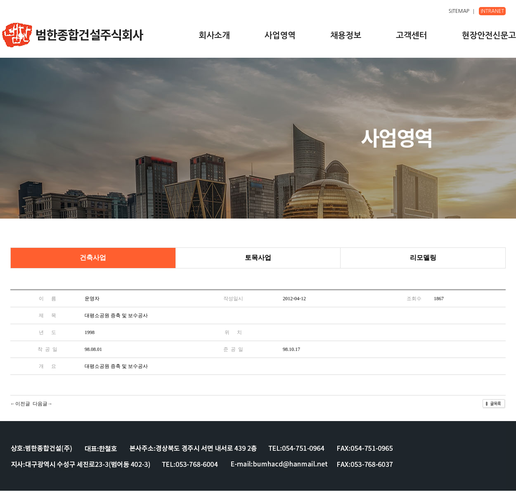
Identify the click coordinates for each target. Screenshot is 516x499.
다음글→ (42, 404)
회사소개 (214, 35)
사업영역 (280, 35)
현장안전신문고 (489, 35)
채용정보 (345, 35)
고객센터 (411, 35)
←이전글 (20, 404)
